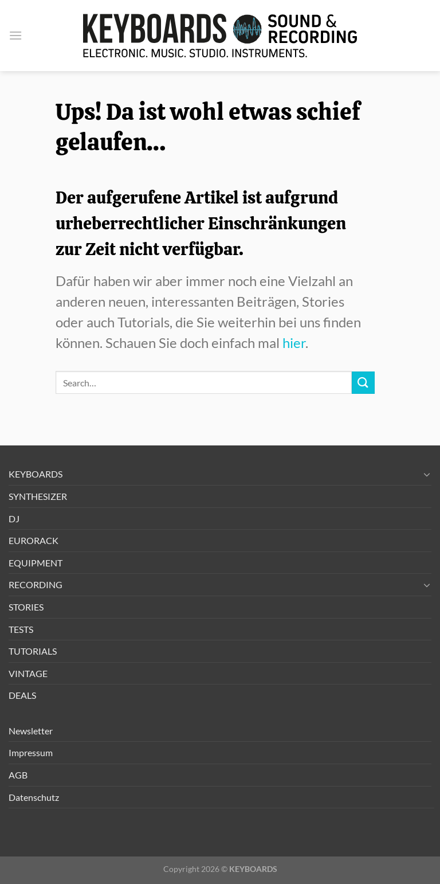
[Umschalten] (426, 474)
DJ (14, 518)
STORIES (26, 606)
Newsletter (31, 730)
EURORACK (33, 540)
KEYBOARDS (35, 473)
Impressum (31, 752)
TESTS (21, 629)
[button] (15, 35)
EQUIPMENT (35, 562)
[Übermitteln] (363, 382)
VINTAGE (28, 673)
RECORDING (35, 584)
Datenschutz (34, 797)
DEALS (22, 695)
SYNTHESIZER (38, 496)
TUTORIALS (33, 651)
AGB (18, 774)
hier (293, 342)
